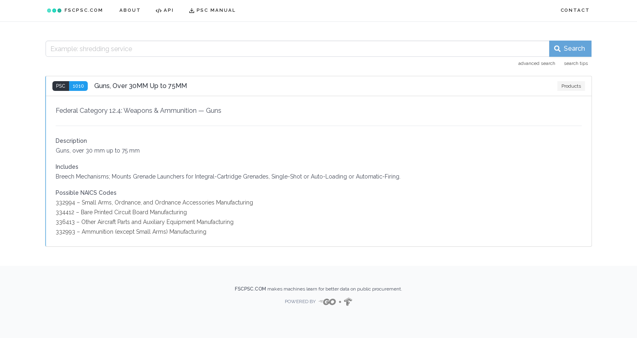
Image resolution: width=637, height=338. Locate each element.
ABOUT (130, 10)
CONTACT (575, 10)
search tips (576, 63)
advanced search (536, 63)
